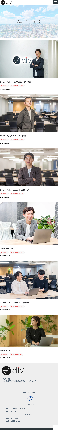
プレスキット (30, 404)
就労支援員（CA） (6, 248)
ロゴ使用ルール (11, 411)
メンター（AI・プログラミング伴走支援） (14, 302)
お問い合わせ (29, 414)
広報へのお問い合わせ (13, 421)
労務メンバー (5, 350)
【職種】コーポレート (17, 354)
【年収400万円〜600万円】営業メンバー (15, 189)
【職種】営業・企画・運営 (18, 85)
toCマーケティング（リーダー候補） (13, 135)
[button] (55, 2)
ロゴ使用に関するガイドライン (15, 408)
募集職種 (5, 85)
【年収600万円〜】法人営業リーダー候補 (15, 81)
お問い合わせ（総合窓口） (14, 418)
